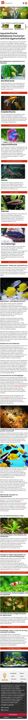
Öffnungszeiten (23, 679)
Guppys (12, 371)
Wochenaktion (13, 679)
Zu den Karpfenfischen (14, 125)
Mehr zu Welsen (14, 192)
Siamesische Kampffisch (19, 385)
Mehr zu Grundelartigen (14, 262)
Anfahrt (21, 681)
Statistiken (5, 710)
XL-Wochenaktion (13, 682)
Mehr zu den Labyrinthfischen (14, 161)
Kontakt (21, 676)
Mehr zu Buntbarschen (14, 93)
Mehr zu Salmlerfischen (14, 225)
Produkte (12, 676)
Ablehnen (20, 717)
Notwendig (5, 707)
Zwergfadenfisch (7, 397)
